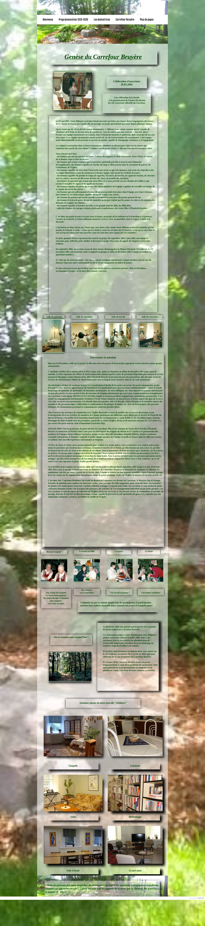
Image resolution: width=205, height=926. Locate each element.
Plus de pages (146, 19)
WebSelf (201, 898)
